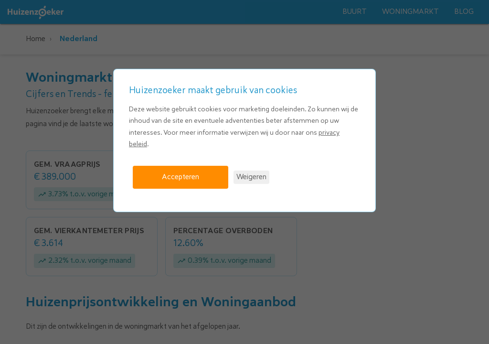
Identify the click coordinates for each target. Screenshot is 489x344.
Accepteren (180, 177)
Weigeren (251, 177)
